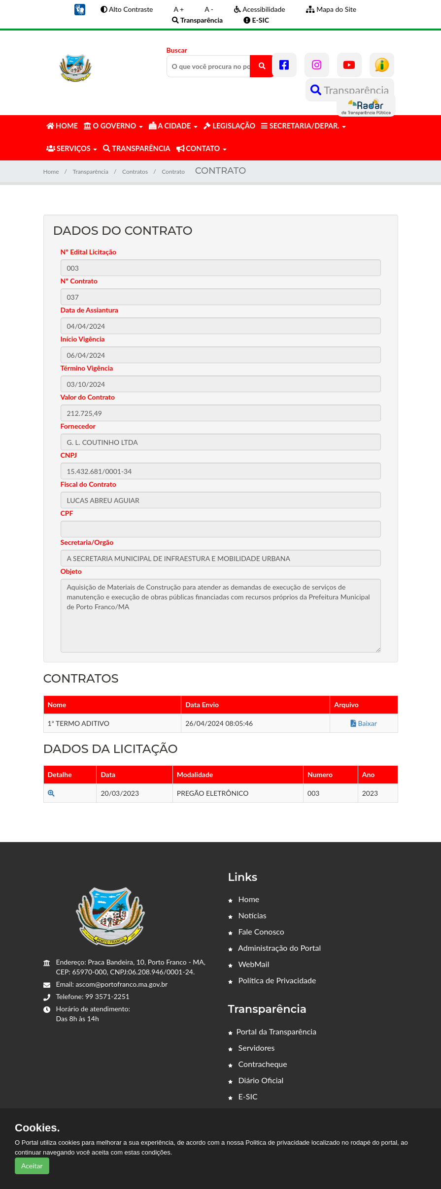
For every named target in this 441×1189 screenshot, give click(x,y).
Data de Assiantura (89, 310)
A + (179, 9)
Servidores (251, 1047)
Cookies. (37, 1128)
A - (208, 9)
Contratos (135, 171)
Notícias (247, 915)
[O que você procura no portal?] (262, 66)
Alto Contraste (127, 9)
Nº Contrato (79, 281)
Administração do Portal (274, 947)
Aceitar (32, 1165)
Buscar (221, 61)
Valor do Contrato (88, 397)
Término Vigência (87, 368)
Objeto (71, 571)
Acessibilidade (259, 9)
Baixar (364, 723)
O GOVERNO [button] (113, 126)
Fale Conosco (256, 931)
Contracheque (257, 1063)
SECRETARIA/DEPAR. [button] (303, 126)
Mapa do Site (331, 9)
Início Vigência (83, 339)
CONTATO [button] (201, 148)
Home (51, 171)
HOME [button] (62, 126)
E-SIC (243, 1096)
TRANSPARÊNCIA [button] (136, 148)
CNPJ (69, 455)
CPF (67, 513)
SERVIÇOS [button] (72, 148)
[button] (79, 8)
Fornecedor (78, 426)
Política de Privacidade (272, 980)
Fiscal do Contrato (88, 484)
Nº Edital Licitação (89, 252)
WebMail (249, 964)
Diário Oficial (256, 1080)
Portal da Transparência (272, 1031)
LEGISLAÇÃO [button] (229, 126)
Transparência (349, 89)
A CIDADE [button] (173, 126)
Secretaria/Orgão (87, 542)
